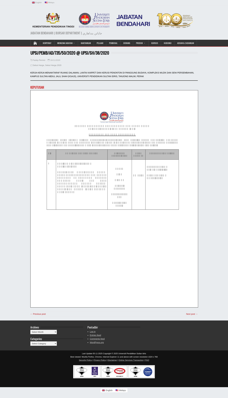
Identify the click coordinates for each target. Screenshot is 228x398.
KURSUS (154, 43)
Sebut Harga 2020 (53, 65)
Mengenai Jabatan (64, 43)
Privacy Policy (100, 360)
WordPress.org (97, 342)
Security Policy (85, 360)
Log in (93, 331)
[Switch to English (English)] (37, 2)
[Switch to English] (107, 390)
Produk (139, 43)
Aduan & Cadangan (185, 43)
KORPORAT (47, 43)
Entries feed (95, 335)
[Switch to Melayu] (120, 390)
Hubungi (167, 43)
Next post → (192, 314)
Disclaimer (112, 360)
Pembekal (113, 43)
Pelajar (100, 43)
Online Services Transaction (131, 360)
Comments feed (97, 339)
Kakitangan (86, 43)
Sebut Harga (38, 65)
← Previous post (38, 314)
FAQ (147, 360)
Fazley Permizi (39, 60)
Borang (126, 43)
